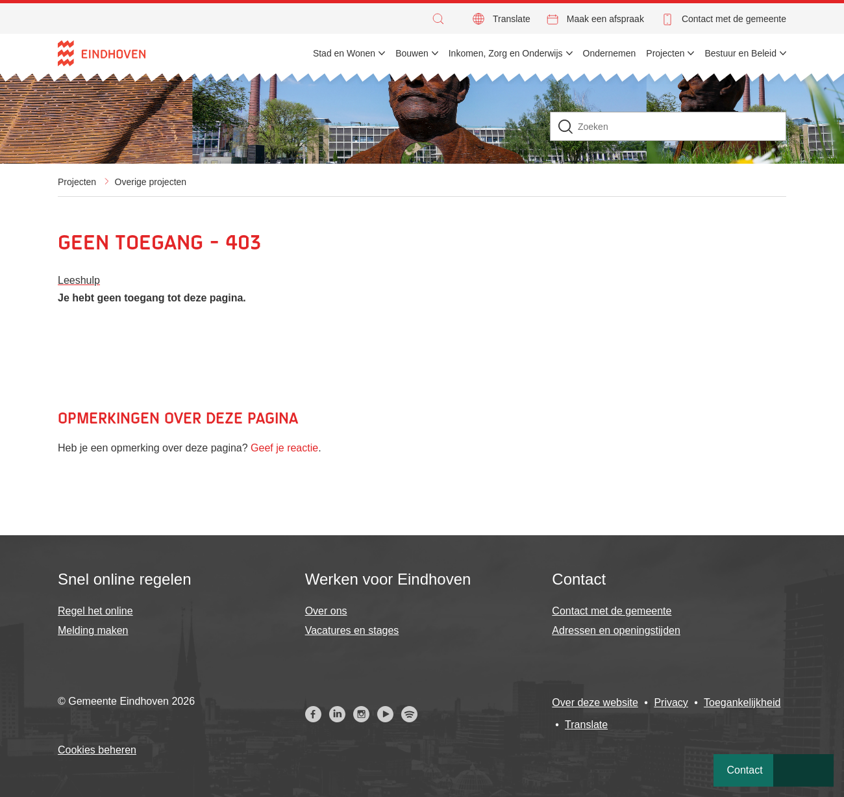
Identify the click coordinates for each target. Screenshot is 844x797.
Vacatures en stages (352, 630)
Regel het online (95, 610)
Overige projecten (151, 182)
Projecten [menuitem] (665, 53)
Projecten (77, 182)
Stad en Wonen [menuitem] (344, 53)
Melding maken (93, 630)
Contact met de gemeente (734, 19)
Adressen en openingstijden (616, 630)
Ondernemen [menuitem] (609, 53)
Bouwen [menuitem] (411, 53)
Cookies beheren (97, 749)
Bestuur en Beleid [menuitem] (740, 53)
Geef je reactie (284, 447)
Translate (511, 19)
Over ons (326, 610)
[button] (441, 19)
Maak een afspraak (605, 19)
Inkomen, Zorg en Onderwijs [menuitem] (506, 53)
